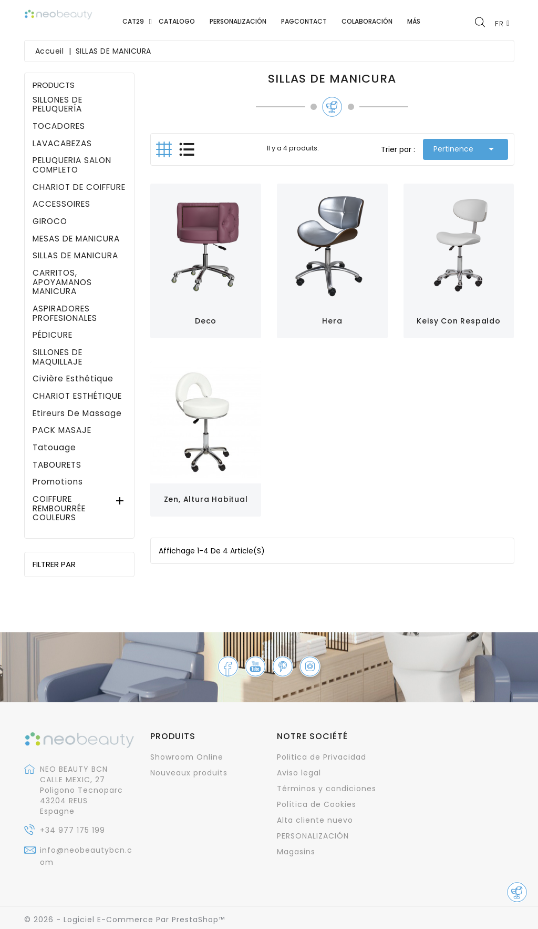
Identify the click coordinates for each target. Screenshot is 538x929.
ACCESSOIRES (61, 204)
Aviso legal (299, 773)
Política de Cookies (316, 804)
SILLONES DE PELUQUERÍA (57, 104)
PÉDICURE (53, 335)
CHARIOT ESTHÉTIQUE (77, 396)
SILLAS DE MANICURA (75, 255)
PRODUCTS (54, 84)
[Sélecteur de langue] (502, 23)
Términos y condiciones (326, 788)
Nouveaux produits (188, 773)
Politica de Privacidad (321, 757)
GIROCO (50, 221)
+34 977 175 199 (72, 830)
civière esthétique (73, 378)
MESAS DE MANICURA (76, 239)
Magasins (296, 851)
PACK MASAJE (62, 430)
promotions (58, 482)
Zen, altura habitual (206, 499)
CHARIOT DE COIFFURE (79, 187)
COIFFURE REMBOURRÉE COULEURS (59, 508)
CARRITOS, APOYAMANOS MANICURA (62, 282)
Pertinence (465, 149)
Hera (332, 321)
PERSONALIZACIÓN (313, 836)
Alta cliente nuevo (315, 820)
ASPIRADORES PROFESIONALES (65, 313)
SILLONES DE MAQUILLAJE (57, 357)
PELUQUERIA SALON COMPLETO (72, 165)
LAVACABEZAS (62, 143)
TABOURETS (57, 465)
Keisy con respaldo (458, 321)
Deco (205, 321)
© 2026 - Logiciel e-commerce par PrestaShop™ (124, 919)
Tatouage (54, 447)
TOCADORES (59, 126)
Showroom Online (186, 757)
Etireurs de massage (77, 413)
